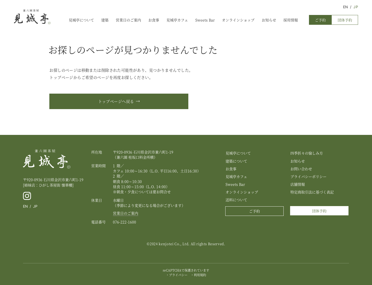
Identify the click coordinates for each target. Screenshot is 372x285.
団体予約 (345, 19)
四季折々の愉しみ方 (306, 153)
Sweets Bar (205, 19)
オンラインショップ (238, 19)
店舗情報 (297, 184)
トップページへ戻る (116, 101)
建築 (105, 19)
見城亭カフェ (177, 19)
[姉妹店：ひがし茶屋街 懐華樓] (48, 185)
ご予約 (320, 19)
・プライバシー (177, 275)
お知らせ (269, 19)
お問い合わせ (301, 168)
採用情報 (290, 19)
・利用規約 (198, 275)
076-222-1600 (124, 221)
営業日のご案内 (128, 19)
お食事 (153, 19)
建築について (236, 161)
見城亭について (81, 19)
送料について (236, 199)
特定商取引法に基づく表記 (312, 191)
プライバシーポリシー (308, 176)
